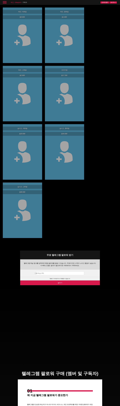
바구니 (113, 2)
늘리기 (60, 102)
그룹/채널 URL (49, 93)
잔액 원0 (105, 2)
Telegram (18, 2)
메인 (12, 2)
